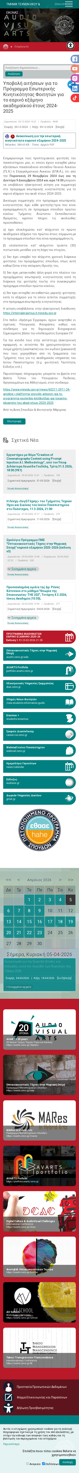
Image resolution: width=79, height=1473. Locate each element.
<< (8, 880)
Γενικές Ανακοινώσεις (17, 488)
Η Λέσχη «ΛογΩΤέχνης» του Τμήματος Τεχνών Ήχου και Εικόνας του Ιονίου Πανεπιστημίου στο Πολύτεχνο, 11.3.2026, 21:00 (39, 504)
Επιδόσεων (52, 1464)
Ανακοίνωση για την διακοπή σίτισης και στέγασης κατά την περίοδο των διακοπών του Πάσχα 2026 (37, 966)
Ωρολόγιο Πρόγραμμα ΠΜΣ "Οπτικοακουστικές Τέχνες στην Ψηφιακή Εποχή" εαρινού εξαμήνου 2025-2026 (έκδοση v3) (39, 545)
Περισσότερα (11, 1444)
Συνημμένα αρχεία (24, 569)
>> (70, 880)
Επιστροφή (14, 421)
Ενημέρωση (22, 46)
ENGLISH (60, 4)
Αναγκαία (34, 1464)
